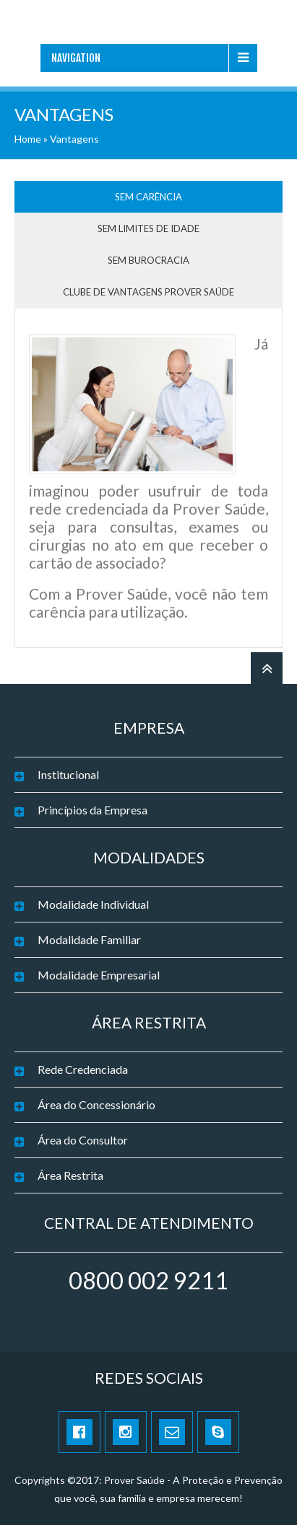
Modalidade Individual (93, 904)
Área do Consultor (83, 1140)
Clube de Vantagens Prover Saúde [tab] (148, 292)
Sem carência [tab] (148, 197)
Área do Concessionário (96, 1104)
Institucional (68, 774)
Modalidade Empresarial (99, 975)
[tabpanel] (148, 483)
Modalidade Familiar (89, 939)
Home (27, 139)
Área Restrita (70, 1175)
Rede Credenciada (83, 1069)
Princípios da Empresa (92, 810)
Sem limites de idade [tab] (148, 228)
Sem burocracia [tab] (148, 260)
